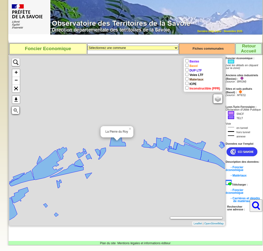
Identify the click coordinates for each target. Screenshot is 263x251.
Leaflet (198, 223)
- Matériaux (238, 175)
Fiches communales (208, 48)
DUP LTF (196, 70)
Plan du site (108, 243)
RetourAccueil (248, 48)
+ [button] (16, 73)
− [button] (16, 81)
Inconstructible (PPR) (205, 88)
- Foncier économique (234, 168)
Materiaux (197, 79)
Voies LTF (197, 75)
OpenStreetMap (214, 223)
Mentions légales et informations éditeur (143, 243)
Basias (194, 61)
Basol (194, 66)
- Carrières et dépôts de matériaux (243, 200)
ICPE (193, 84)
